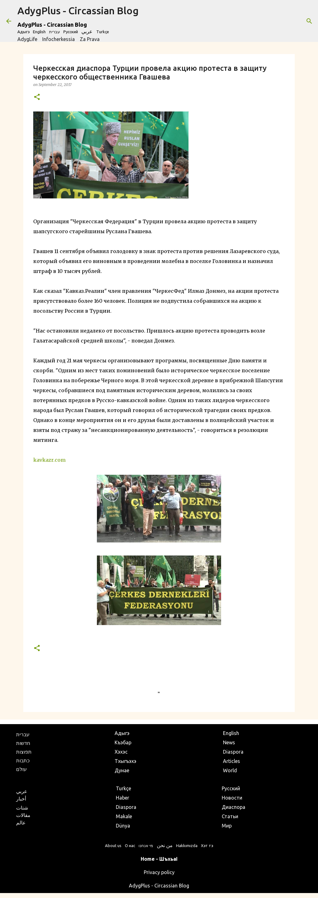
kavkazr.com (49, 460)
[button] (37, 97)
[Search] (309, 21)
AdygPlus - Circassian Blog (78, 10)
